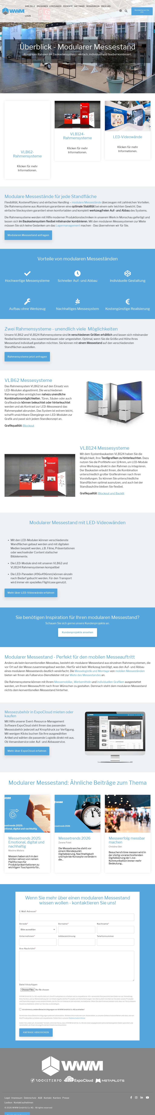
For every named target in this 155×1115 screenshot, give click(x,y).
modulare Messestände (86, 191)
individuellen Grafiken (110, 670)
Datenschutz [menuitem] (30, 1086)
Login (28, 16)
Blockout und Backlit (111, 482)
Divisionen (42, 6)
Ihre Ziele (30, 6)
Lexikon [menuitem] (8, 1091)
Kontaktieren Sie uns (142, 11)
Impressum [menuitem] (16, 1086)
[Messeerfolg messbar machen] (127, 802)
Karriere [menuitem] (57, 1086)
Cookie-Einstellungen (17, 1104)
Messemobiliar (63, 670)
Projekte (68, 6)
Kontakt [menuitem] (47, 1086)
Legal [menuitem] (7, 1086)
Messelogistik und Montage (92, 659)
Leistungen (55, 6)
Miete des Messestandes (85, 663)
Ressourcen (92, 6)
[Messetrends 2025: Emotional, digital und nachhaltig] (27, 802)
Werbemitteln (82, 670)
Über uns (105, 6)
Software (79, 6)
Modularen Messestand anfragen (28, 224)
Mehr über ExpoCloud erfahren (27, 739)
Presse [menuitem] (65, 1086)
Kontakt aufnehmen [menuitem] (23, 1091)
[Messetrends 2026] (77, 802)
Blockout (28, 414)
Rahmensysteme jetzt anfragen (27, 345)
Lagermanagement (68, 214)
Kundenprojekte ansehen (77, 621)
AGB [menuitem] (40, 1086)
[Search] (126, 11)
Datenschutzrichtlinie (77, 1007)
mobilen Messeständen (130, 659)
